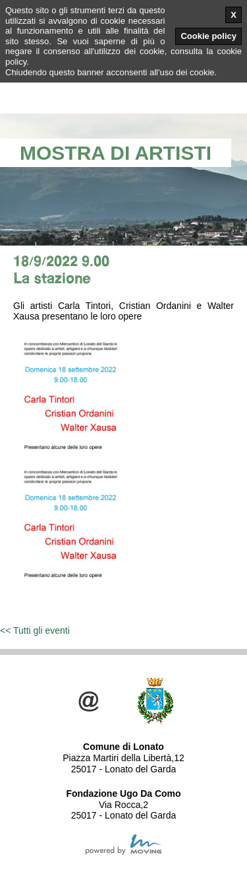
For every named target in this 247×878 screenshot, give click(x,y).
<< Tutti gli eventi (35, 630)
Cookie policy (208, 36)
